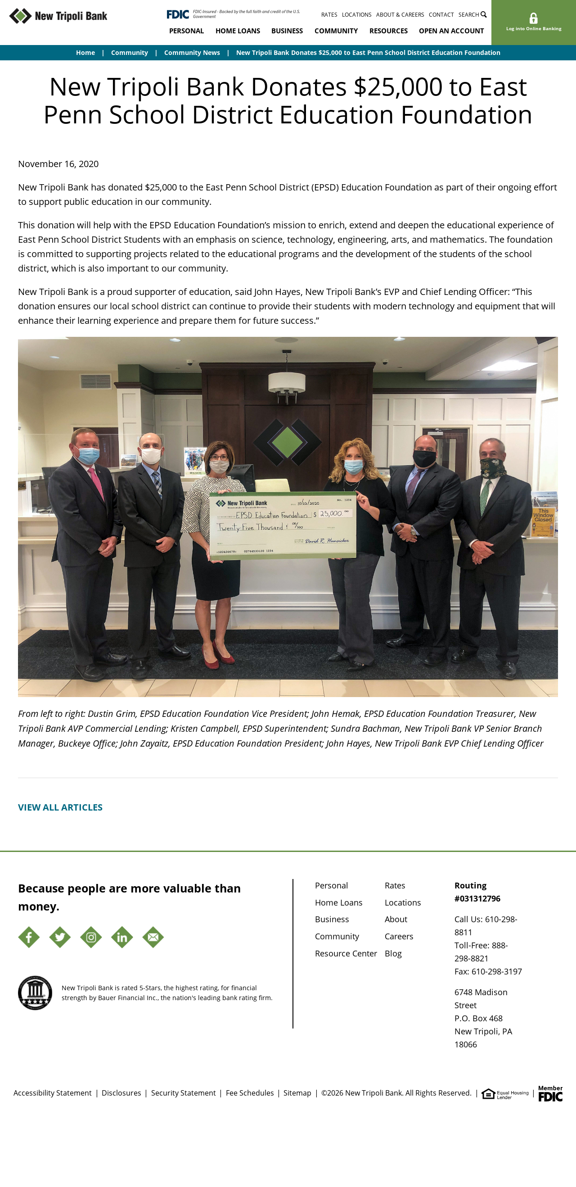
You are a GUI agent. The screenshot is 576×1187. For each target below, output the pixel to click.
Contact (441, 14)
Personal (186, 30)
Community (336, 30)
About (396, 919)
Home (85, 52)
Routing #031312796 (477, 892)
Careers (399, 936)
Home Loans (238, 30)
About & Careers (400, 14)
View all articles (60, 807)
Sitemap (297, 1093)
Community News (192, 52)
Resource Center (346, 953)
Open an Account (451, 30)
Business (287, 30)
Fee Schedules (250, 1093)
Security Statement (183, 1093)
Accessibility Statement (53, 1093)
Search (473, 14)
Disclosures (121, 1093)
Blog (393, 953)
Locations (357, 14)
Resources (388, 30)
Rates (329, 14)
